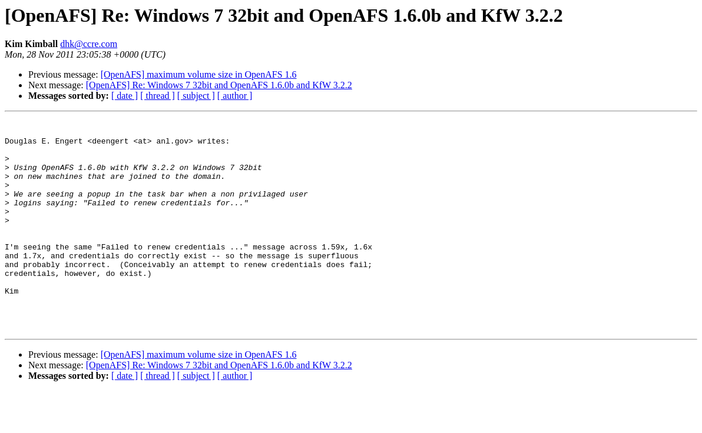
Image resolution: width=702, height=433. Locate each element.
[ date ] (124, 96)
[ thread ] (157, 96)
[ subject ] (196, 96)
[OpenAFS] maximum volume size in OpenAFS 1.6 (199, 74)
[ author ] (235, 96)
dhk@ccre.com (88, 44)
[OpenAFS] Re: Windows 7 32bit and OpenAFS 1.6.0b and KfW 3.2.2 (219, 85)
